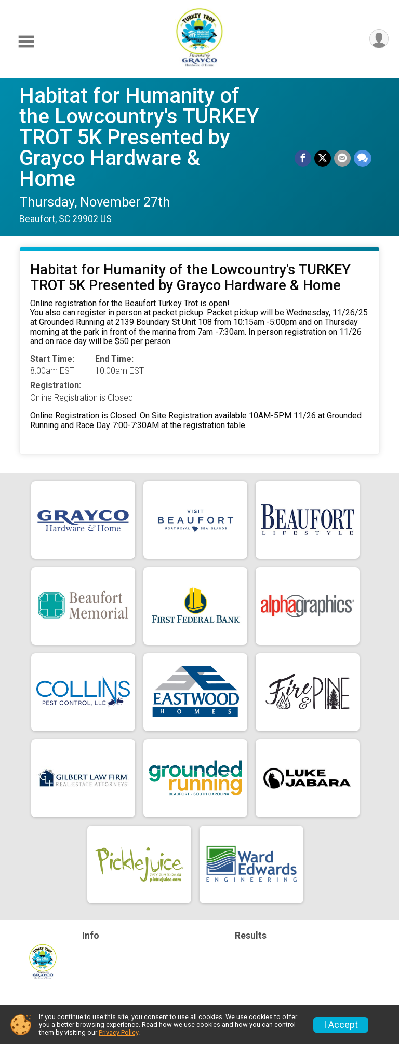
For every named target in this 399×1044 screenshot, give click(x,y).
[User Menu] (379, 38)
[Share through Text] (362, 158)
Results (251, 935)
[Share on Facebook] (303, 158)
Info (90, 935)
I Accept (341, 1025)
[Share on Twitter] (322, 158)
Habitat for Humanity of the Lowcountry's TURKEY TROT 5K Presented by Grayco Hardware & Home (139, 137)
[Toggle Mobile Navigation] (26, 41)
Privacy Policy (118, 1032)
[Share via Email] (342, 158)
